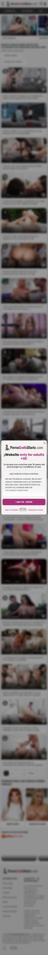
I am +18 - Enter (24, 502)
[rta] (23, 511)
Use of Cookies (11, 510)
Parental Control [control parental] (35, 510)
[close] (44, 443)
